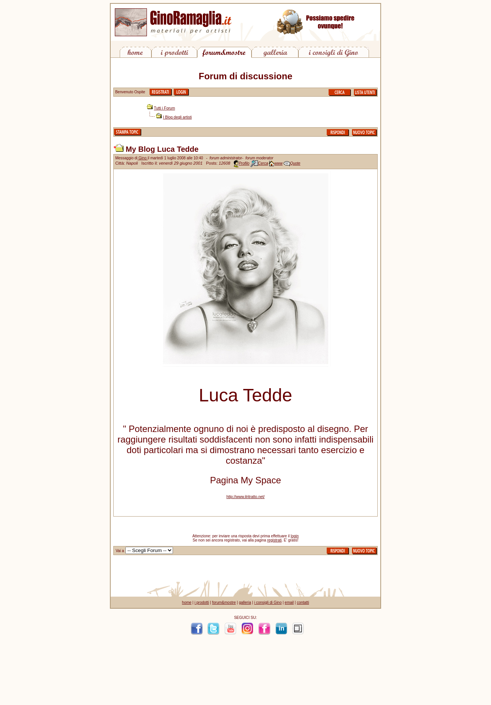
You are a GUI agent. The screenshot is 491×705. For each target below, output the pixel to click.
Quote (295, 163)
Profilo (244, 163)
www (278, 163)
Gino (142, 158)
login (295, 536)
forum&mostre (224, 602)
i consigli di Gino (268, 602)
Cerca (263, 163)
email (289, 602)
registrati (274, 540)
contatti (303, 602)
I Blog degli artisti (177, 117)
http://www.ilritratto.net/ (245, 497)
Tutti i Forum (164, 108)
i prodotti (202, 602)
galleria (245, 602)
